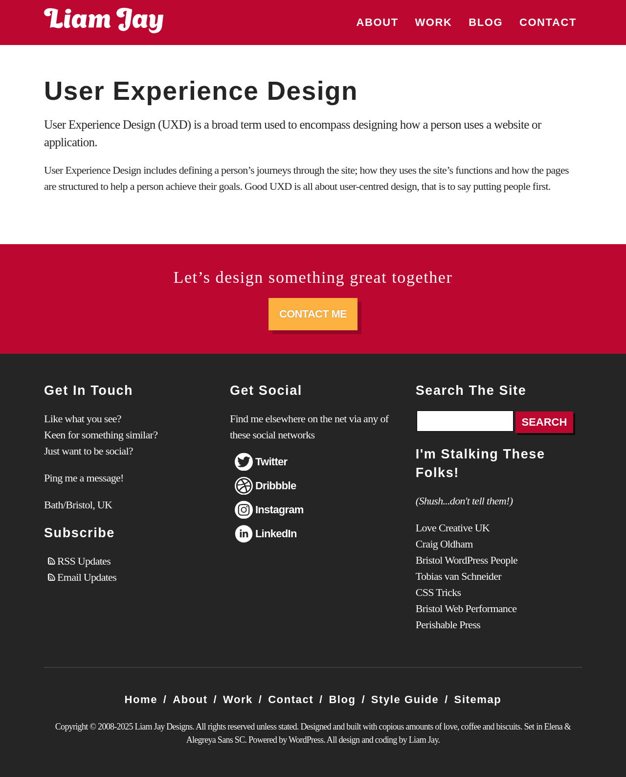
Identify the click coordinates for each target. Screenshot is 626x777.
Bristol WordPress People (466, 560)
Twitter (271, 462)
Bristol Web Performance (466, 608)
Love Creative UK (453, 528)
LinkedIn (276, 533)
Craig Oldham (444, 544)
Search (544, 422)
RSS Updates (84, 561)
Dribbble (275, 486)
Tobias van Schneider (458, 576)
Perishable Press (448, 624)
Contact (548, 22)
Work (433, 22)
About (378, 22)
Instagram (279, 509)
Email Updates (86, 577)
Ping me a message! (84, 478)
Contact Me (313, 314)
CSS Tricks (438, 592)
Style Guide (405, 699)
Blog (486, 22)
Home (141, 699)
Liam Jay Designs (103, 20)
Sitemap (478, 699)
